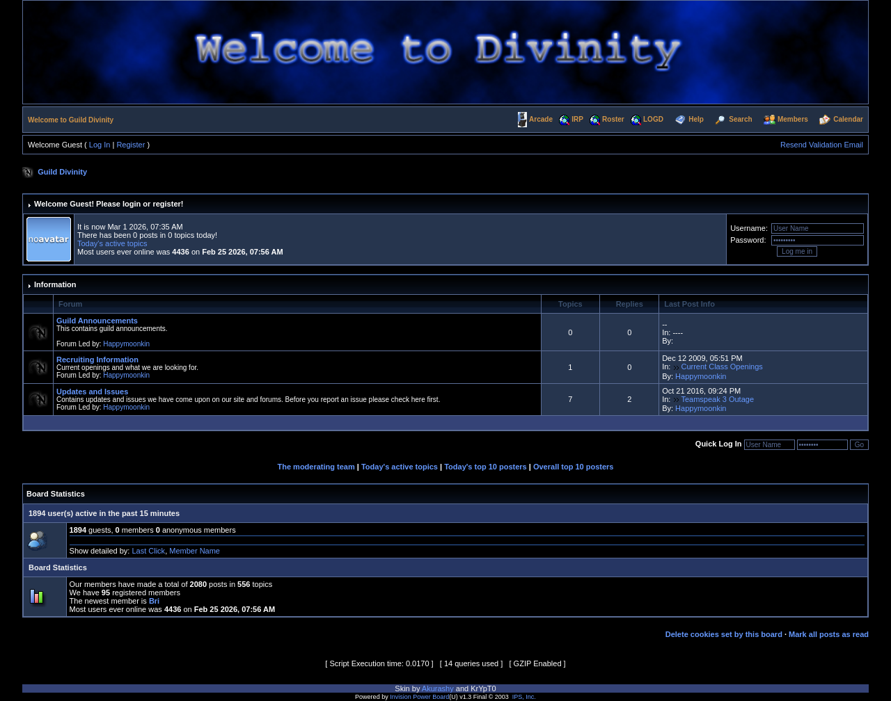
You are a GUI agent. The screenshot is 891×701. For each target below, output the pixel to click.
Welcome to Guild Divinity (70, 120)
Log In (100, 144)
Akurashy (438, 688)
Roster (613, 119)
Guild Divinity (62, 172)
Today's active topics (112, 243)
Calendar (848, 119)
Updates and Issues (92, 391)
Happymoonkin (126, 344)
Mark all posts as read (829, 634)
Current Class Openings (721, 366)
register (166, 204)
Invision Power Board (419, 696)
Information (55, 284)
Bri (154, 601)
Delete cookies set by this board (723, 634)
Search (740, 119)
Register (130, 144)
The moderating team (316, 466)
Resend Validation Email (821, 144)
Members (793, 119)
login (132, 204)
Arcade (541, 119)
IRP (577, 119)
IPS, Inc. (524, 696)
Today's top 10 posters (485, 466)
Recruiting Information (97, 359)
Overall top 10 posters (573, 466)
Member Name (194, 551)
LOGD (653, 119)
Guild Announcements (97, 320)
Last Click (148, 551)
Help (696, 119)
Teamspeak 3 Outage (717, 399)
